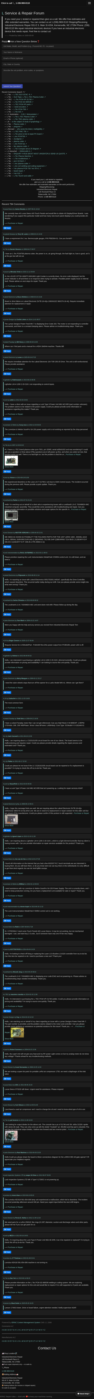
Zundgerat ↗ (19, 139)
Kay (18, 1017)
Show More (9, 467)
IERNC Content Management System (25, 1322)
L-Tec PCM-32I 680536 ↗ (23, 102)
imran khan (16, 1195)
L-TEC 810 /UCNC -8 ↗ (23, 94)
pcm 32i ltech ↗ (20, 161)
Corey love (23, 425)
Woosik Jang (17, 972)
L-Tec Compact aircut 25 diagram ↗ (27, 149)
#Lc (4, 736)
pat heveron (14, 1120)
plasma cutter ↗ (20, 141)
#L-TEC (5, 994)
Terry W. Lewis (23, 234)
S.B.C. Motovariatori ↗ (30, 114)
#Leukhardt (7, 500)
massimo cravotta (17, 994)
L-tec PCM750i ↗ (20, 136)
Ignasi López (16, 836)
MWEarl (22, 884)
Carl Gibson (19, 1105)
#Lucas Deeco (8, 209)
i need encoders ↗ (21, 107)
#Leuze (5, 272)
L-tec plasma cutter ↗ (22, 163)
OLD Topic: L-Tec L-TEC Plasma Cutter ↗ (30, 97)
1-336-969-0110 (23, 3)
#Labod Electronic (9, 297)
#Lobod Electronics (9, 575)
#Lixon (5, 477)
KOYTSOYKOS (15, 949)
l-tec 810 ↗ (18, 173)
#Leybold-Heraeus (9, 234)
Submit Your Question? (12, 86)
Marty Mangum (22, 678)
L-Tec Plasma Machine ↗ (23, 156)
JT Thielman (16, 1258)
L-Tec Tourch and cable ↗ (23, 176)
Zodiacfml (12, 698)
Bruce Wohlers (22, 297)
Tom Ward (20, 620)
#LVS (5, 640)
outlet (11, 400)
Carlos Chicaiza (18, 600)
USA (16, 1085)
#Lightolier (6, 380)
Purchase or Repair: (15, 223)
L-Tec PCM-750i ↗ (21, 109)
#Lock (5, 400)
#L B (4, 698)
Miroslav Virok (15, 272)
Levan (19, 357)
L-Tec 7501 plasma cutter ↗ (24, 119)
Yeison (12, 477)
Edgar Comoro (14, 640)
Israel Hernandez (21, 1067)
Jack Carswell (13, 736)
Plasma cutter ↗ (20, 124)
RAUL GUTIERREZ (26, 553)
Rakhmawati (16, 380)
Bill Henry (20, 342)
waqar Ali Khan (31, 1175)
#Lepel (5, 1049)
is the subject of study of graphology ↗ (26, 122)
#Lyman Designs (8, 319)
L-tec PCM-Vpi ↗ (20, 144)
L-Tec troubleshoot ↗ (22, 159)
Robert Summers (16, 1049)
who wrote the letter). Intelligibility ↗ (30, 129)
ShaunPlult (13, 784)
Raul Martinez (22, 1152)
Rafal (17, 927)
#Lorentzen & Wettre (10, 425)
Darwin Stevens (15, 249)
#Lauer (5, 949)
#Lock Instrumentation (10, 553)
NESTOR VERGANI (22, 533)
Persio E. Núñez (20, 1218)
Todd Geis (20, 718)
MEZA (11, 1235)
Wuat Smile (15, 1303)
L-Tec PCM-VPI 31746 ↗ (24, 99)
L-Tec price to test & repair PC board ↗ (28, 134)
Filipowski (21, 575)
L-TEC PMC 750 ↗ (21, 131)
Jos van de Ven (20, 859)
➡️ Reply (7, 228)
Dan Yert (13, 1278)
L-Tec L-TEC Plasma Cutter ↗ (25, 117)
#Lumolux (6, 1195)
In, (18, 804)
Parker (15, 500)
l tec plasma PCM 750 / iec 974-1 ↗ (27, 168)
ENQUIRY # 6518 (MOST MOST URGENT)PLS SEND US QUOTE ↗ (40, 154)
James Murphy (20, 209)
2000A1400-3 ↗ (25, 151)
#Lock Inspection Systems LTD (13, 1175)
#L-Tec (5, 249)
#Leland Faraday (8, 342)
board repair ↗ (19, 171)
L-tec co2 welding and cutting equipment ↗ (30, 166)
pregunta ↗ (18, 127)
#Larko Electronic (9, 620)
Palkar (10, 761)
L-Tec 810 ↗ (18, 112)
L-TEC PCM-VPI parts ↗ (23, 104)
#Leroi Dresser (8, 533)
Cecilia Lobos (21, 319)
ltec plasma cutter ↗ (21, 146)
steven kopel (24, 906)
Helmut (14, 656)
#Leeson (6, 1303)
